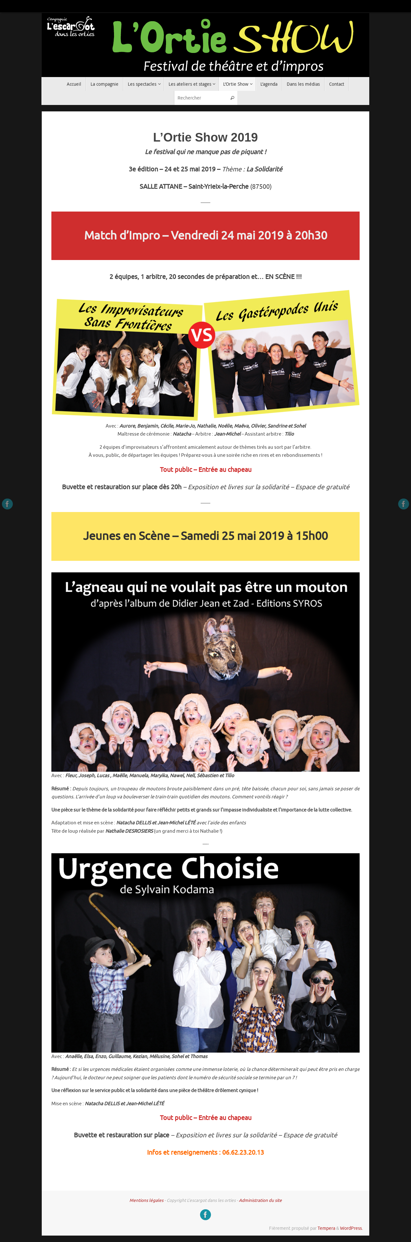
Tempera (326, 1228)
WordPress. (351, 1228)
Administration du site (260, 1200)
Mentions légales (146, 1200)
